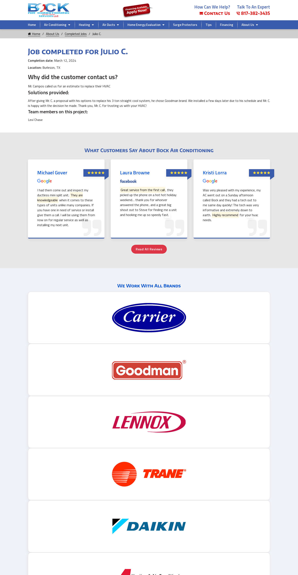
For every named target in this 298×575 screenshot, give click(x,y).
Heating (84, 24)
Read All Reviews (149, 249)
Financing (226, 24)
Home (32, 24)
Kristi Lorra (215, 172)
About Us (248, 24)
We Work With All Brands (149, 285)
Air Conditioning (55, 24)
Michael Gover (52, 172)
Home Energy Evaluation (144, 24)
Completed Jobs (76, 33)
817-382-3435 (253, 13)
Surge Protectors (185, 24)
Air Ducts (108, 24)
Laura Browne (135, 172)
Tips (208, 24)
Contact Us (214, 13)
